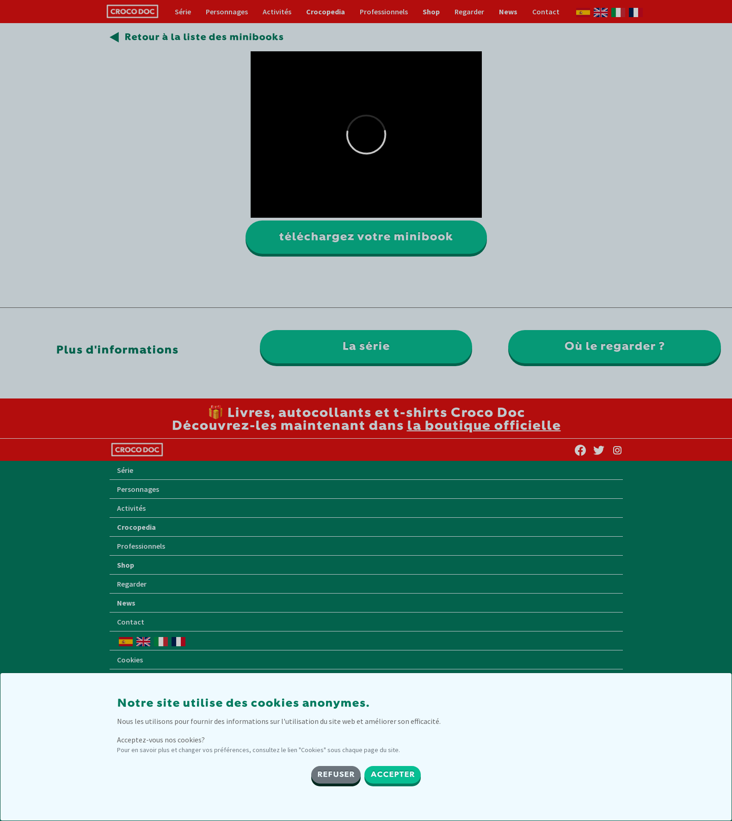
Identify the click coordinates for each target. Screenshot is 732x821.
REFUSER (336, 774)
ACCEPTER (392, 774)
